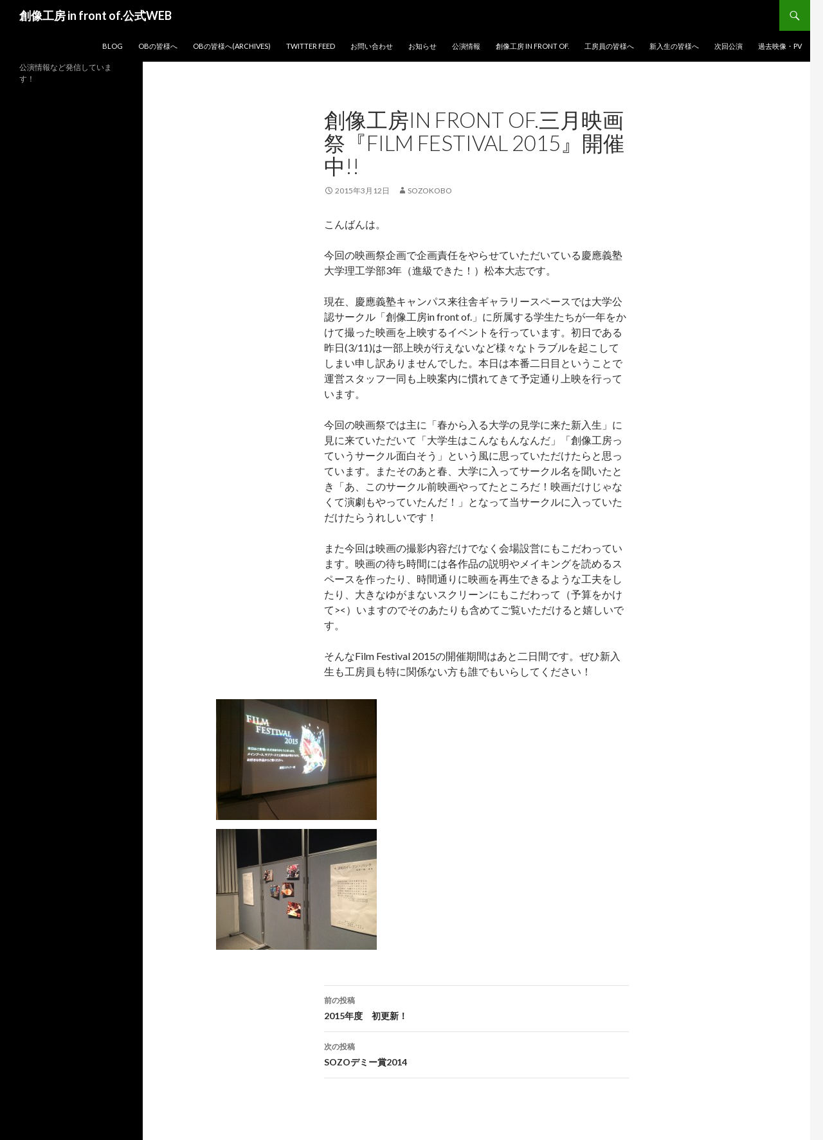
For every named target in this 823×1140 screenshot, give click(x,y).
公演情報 (466, 46)
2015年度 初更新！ (476, 1007)
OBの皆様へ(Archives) (232, 46)
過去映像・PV (780, 46)
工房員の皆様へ (609, 46)
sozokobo (430, 190)
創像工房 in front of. (532, 46)
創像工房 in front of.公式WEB (95, 15)
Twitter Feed (310, 46)
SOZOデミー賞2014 (476, 1053)
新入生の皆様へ (674, 46)
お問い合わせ (371, 46)
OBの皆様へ (157, 46)
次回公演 (728, 46)
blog (112, 46)
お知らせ (422, 46)
